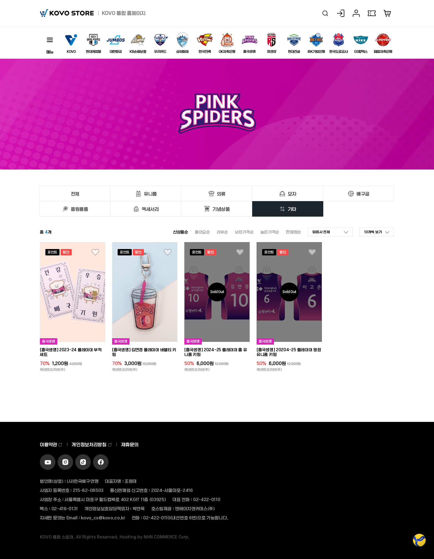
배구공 (363, 193)
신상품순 (180, 232)
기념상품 (221, 209)
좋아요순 (202, 232)
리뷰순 (222, 232)
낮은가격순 (244, 232)
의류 (221, 193)
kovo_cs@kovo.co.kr (103, 518)
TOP (419, 543)
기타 (292, 209)
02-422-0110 (206, 499)
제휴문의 (130, 444)
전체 (75, 193)
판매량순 (293, 232)
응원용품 (79, 209)
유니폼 (150, 193)
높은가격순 (270, 232)
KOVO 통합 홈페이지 (124, 13)
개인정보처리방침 (92, 444)
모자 (292, 193)
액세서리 (150, 209)
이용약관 (51, 444)
